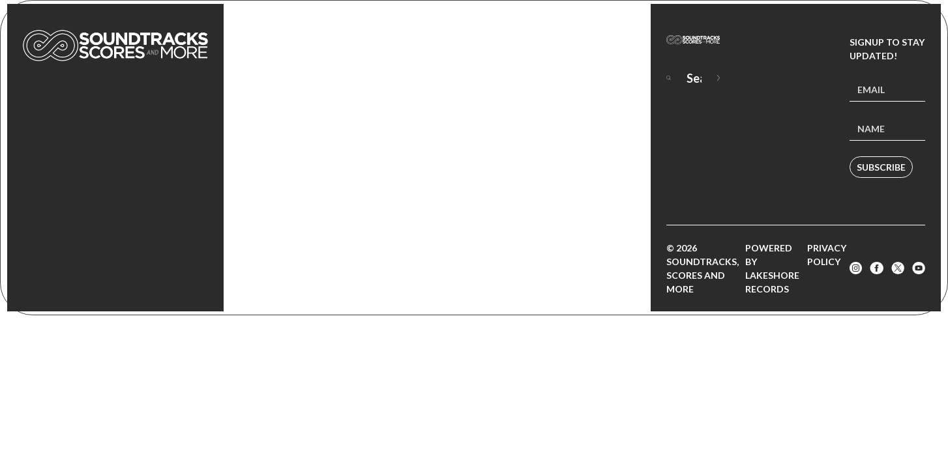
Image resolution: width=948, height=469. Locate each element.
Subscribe (881, 167)
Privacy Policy (826, 254)
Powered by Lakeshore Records (772, 268)
